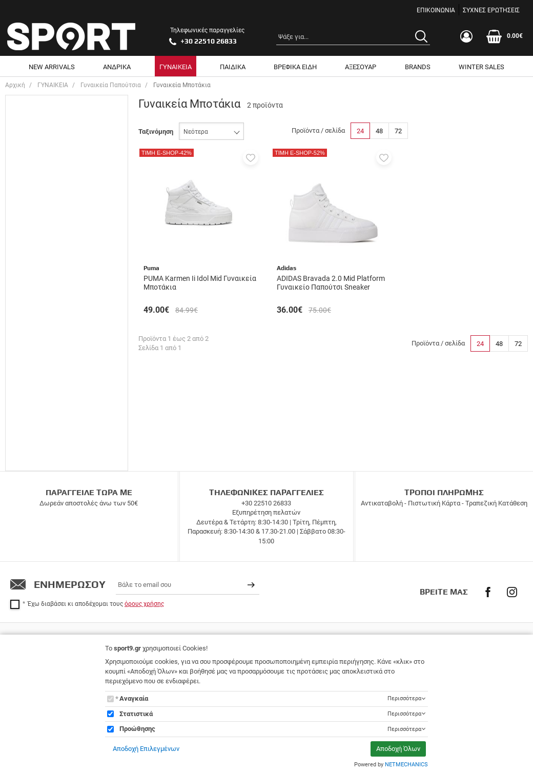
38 (31, 140)
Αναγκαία (133, 698)
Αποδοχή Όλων (398, 748)
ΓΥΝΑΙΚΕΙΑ (175, 67)
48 (379, 131)
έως (64, 418)
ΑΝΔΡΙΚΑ (117, 67)
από (19, 418)
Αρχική (15, 85)
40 (31, 169)
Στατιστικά (136, 714)
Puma (36, 317)
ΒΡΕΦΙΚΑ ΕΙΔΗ (295, 67)
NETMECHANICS (406, 764)
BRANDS (417, 67)
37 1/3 (37, 125)
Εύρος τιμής (34, 352)
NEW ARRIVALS (52, 67)
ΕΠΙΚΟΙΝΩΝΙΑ (436, 10)
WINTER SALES (481, 67)
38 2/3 (37, 154)
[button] (250, 157)
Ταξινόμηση (155, 131)
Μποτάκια (43, 250)
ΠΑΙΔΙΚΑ (232, 67)
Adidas (38, 303)
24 (360, 131)
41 (31, 184)
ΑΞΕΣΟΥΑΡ (360, 67)
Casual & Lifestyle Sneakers (69, 236)
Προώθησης (137, 729)
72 (398, 131)
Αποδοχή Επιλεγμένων (146, 748)
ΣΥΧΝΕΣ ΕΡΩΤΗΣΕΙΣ (491, 10)
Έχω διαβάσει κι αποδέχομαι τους (96, 592)
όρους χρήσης (144, 592)
